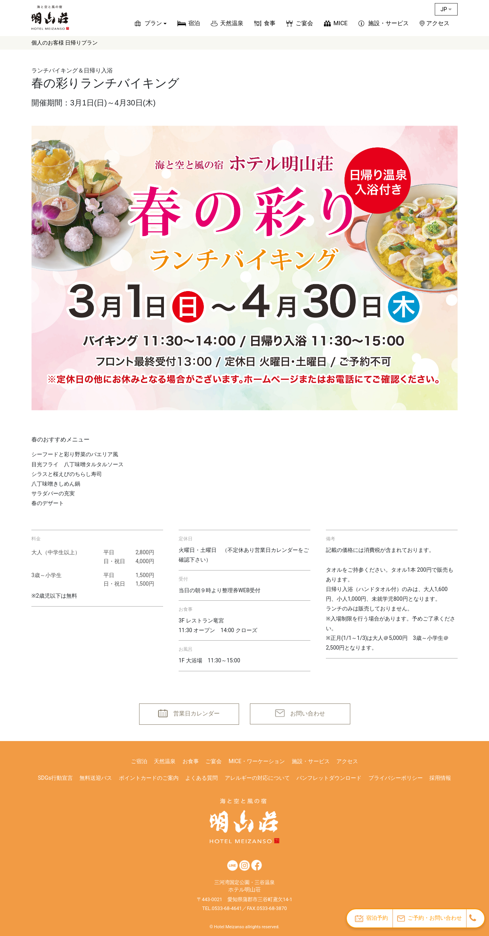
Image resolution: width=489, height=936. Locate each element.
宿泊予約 (371, 918)
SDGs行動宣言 (55, 778)
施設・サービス (388, 23)
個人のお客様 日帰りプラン (64, 43)
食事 (269, 23)
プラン (153, 23)
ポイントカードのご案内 (149, 778)
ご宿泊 (139, 761)
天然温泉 (231, 23)
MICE (341, 23)
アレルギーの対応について (257, 778)
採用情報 (440, 778)
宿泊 (194, 23)
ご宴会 (304, 23)
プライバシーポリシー (395, 778)
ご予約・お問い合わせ (429, 918)
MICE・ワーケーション (257, 761)
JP (446, 9)
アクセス (437, 23)
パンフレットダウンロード (329, 778)
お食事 (191, 761)
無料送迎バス (95, 778)
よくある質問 (201, 778)
